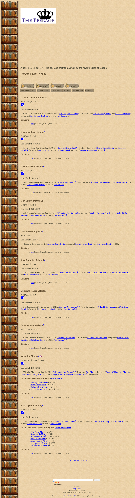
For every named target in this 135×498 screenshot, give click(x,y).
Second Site (73, 496)
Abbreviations (57, 90)
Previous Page (78, 90)
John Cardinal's (65, 496)
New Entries (25, 90)
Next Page (89, 90)
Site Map (67, 90)
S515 (32, 124)
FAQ (33, 90)
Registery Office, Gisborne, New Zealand (68, 374)
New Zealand (62, 116)
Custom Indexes (43, 90)
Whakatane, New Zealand (63, 372)
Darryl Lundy (76, 489)
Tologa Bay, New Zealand (67, 213)
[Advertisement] (76, 45)
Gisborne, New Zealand (68, 114)
